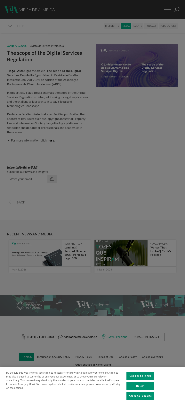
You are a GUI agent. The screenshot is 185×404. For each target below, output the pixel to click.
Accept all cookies (140, 398)
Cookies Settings (140, 378)
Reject (140, 388)
